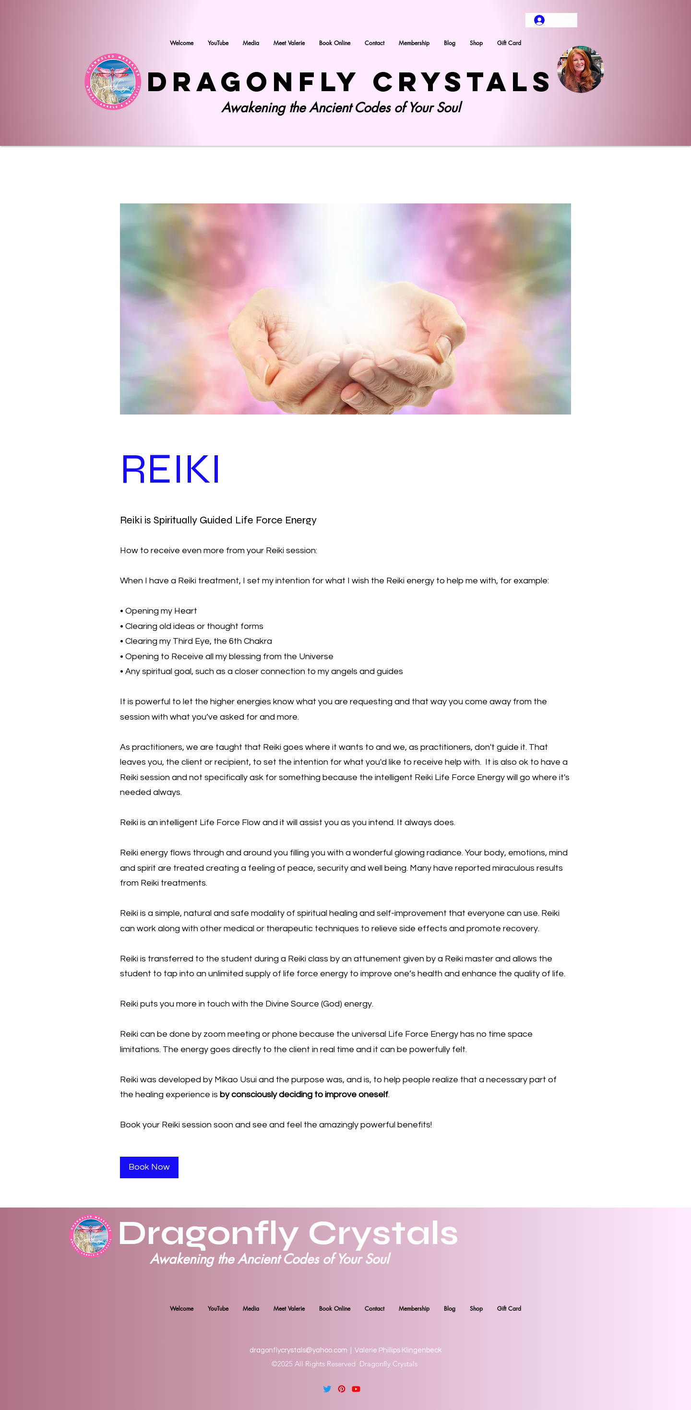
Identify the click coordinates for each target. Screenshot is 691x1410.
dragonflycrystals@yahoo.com (298, 1350)
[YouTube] (356, 1389)
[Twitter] (327, 1389)
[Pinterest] (341, 1389)
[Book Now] (149, 1167)
